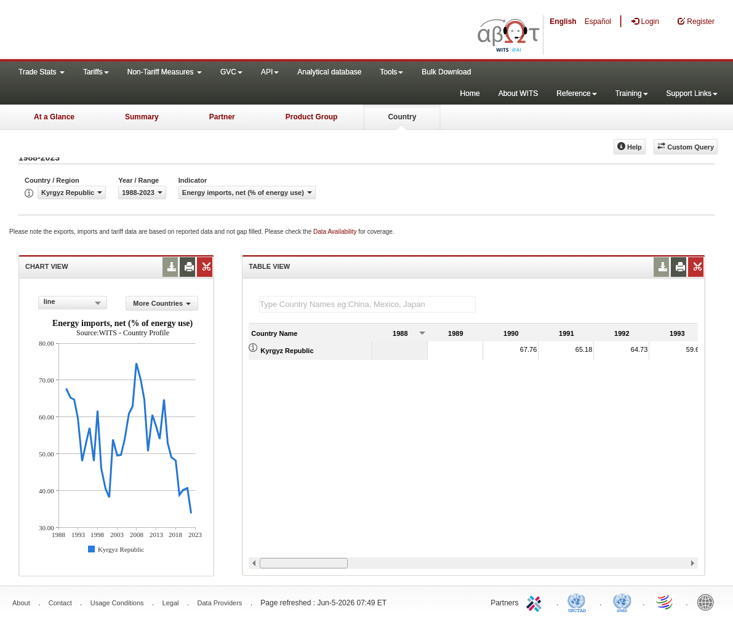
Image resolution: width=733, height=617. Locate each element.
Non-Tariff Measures (164, 72)
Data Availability (335, 231)
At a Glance (54, 117)
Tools (391, 72)
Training (631, 93)
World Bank (708, 601)
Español (598, 21)
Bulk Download (446, 72)
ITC (536, 601)
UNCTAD (579, 601)
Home (470, 93)
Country (402, 117)
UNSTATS (622, 601)
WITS (123, 31)
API (270, 72)
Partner (222, 117)
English (563, 21)
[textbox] (367, 304)
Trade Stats (41, 72)
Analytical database (329, 72)
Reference (576, 93)
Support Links (692, 93)
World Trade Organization (665, 601)
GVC (231, 72)
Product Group (312, 117)
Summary (142, 117)
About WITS (519, 93)
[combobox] (72, 302)
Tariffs (96, 72)
